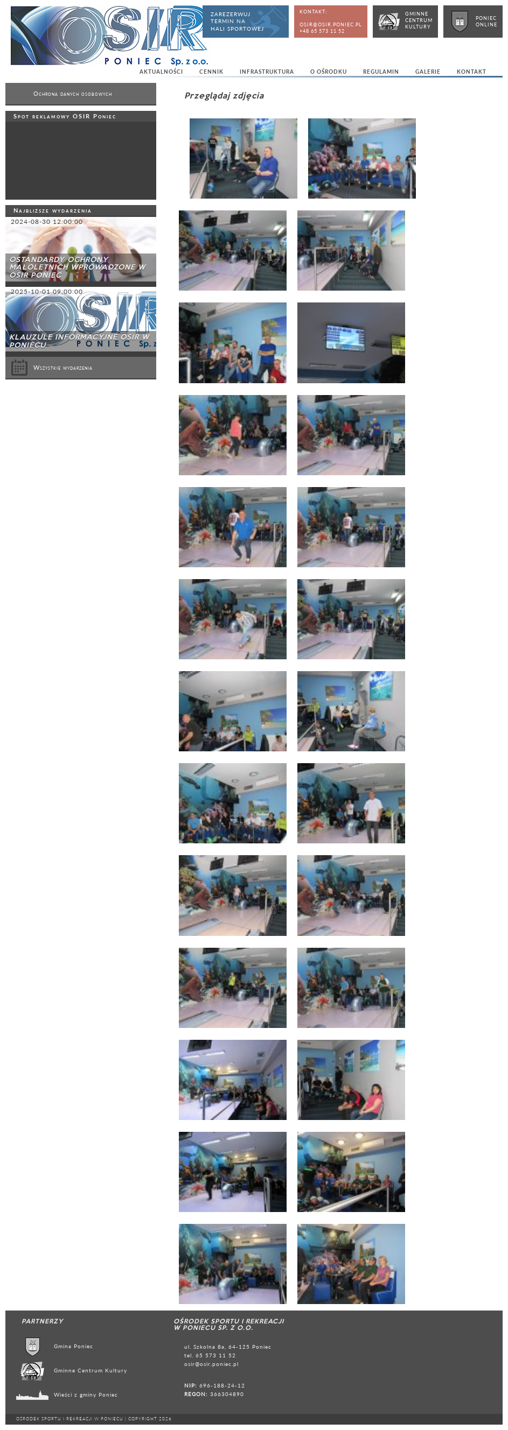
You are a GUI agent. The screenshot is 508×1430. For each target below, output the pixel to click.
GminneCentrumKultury (419, 20)
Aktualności (161, 72)
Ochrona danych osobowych (72, 93)
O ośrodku (328, 72)
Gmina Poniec (73, 1346)
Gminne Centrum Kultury (90, 1370)
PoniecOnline (486, 21)
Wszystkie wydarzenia (52, 367)
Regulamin (381, 72)
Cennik (211, 72)
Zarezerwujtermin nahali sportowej (237, 21)
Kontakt (471, 72)
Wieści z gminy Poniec (86, 1394)
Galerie (428, 72)
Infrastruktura (267, 72)
